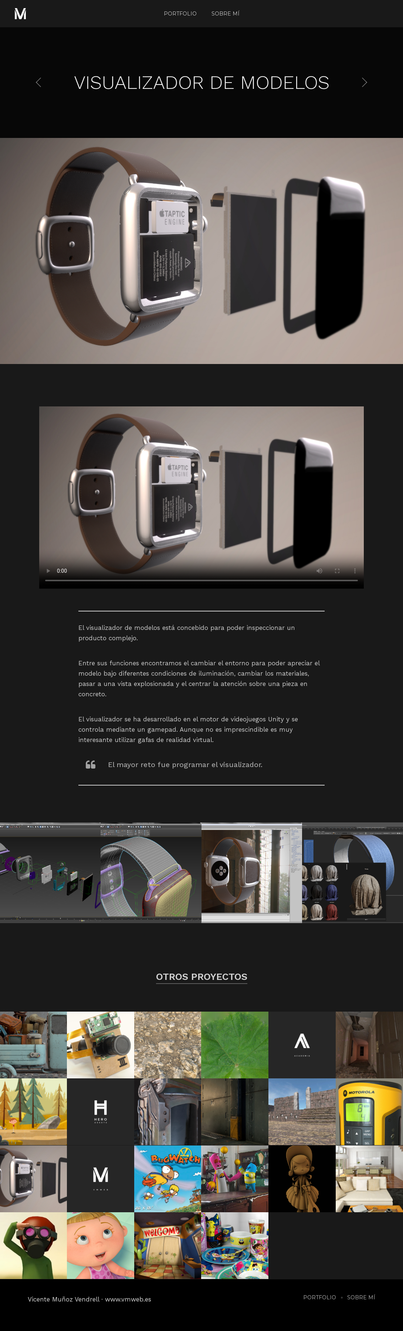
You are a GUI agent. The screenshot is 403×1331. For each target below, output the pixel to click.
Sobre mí (225, 13)
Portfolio (180, 13)
